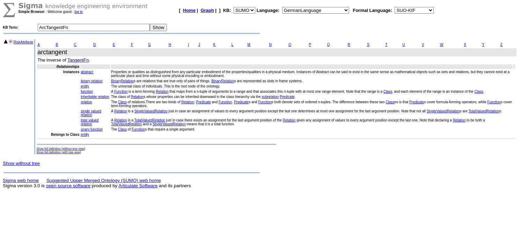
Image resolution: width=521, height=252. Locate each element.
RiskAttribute (24, 42)
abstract (87, 72)
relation (86, 102)
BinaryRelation (122, 81)
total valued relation (89, 122)
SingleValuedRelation (151, 111)
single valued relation (91, 113)
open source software (68, 185)
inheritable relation (95, 97)
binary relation (92, 81)
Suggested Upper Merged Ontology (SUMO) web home (103, 180)
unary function (92, 129)
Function (120, 91)
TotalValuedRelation (483, 111)
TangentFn (78, 60)
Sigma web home (21, 180)
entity (85, 86)
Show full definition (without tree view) (60, 148)
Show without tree (21, 163)
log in (78, 12)
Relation (162, 91)
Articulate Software (137, 185)
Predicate (287, 97)
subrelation (270, 97)
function (87, 91)
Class (387, 91)
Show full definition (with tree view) (58, 152)
